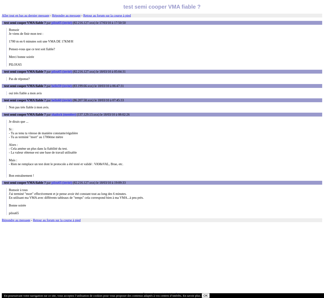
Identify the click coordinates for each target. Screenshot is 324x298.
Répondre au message (66, 15)
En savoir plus (191, 295)
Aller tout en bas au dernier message (25, 15)
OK (206, 295)
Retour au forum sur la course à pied (107, 15)
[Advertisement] (138, 257)
